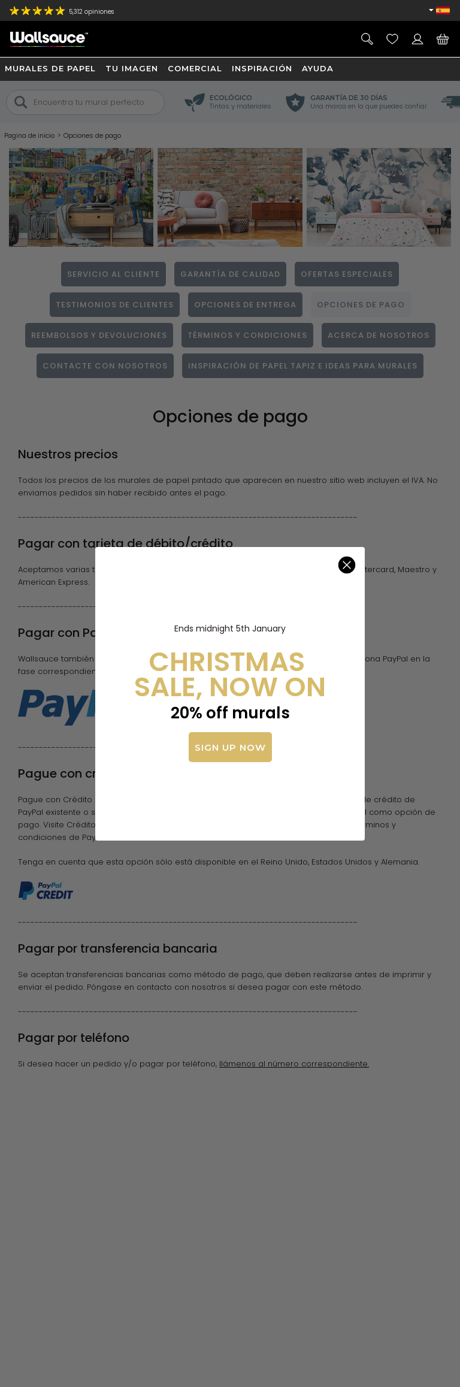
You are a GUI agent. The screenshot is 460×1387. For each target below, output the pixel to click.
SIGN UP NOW (230, 747)
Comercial (195, 68)
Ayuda (318, 68)
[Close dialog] (347, 565)
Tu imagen (131, 68)
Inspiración (262, 68)
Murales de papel (50, 68)
